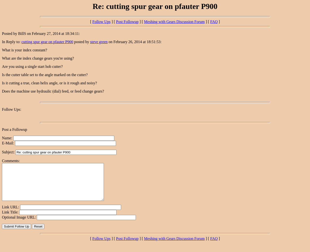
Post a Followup (14, 129)
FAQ (214, 22)
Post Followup (127, 22)
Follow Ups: (11, 109)
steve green (99, 42)
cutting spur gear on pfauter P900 (47, 42)
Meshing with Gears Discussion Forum (174, 22)
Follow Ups (101, 22)
